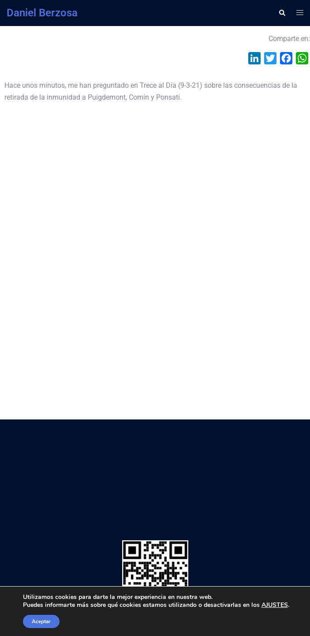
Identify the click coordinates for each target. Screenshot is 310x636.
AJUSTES (274, 605)
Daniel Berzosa (42, 13)
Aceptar (41, 621)
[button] (281, 12)
